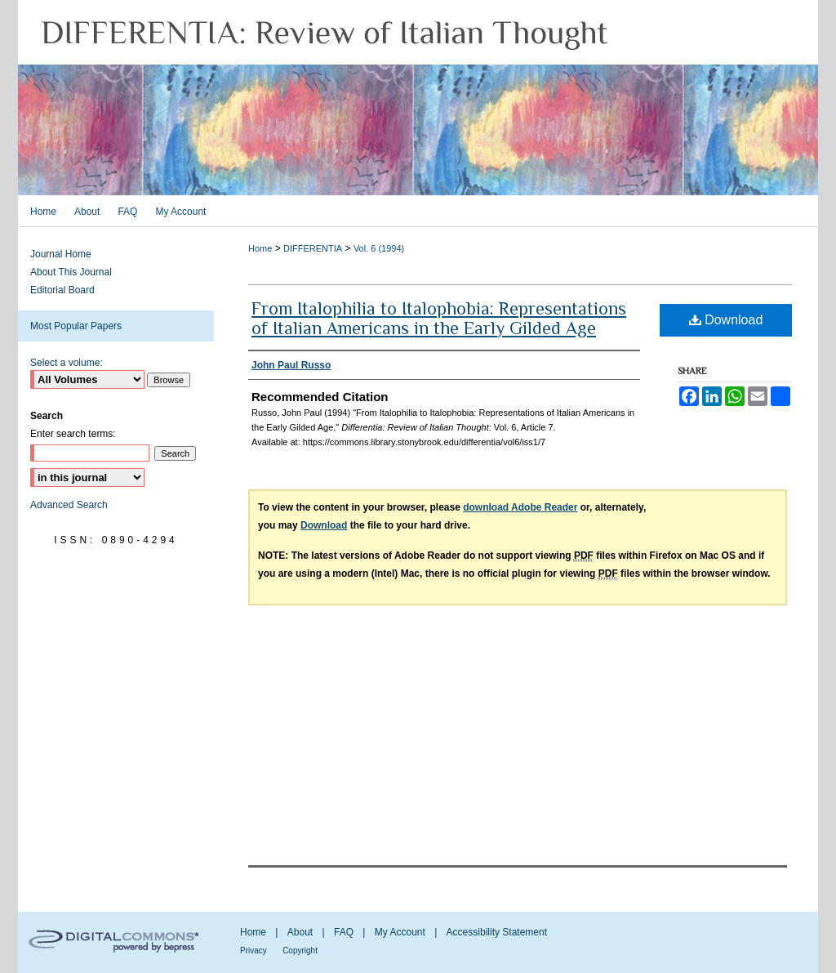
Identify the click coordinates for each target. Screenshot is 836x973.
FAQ (344, 932)
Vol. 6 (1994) (379, 248)
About (300, 932)
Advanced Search (69, 505)
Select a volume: (66, 362)
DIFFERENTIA (312, 248)
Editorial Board (62, 290)
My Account (400, 932)
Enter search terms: (73, 434)
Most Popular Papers (76, 326)
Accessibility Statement (497, 932)
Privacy (253, 950)
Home (260, 248)
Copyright (300, 950)
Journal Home (60, 254)
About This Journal (71, 272)
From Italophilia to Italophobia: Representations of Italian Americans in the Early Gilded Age (438, 318)
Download (726, 320)
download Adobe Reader (520, 507)
